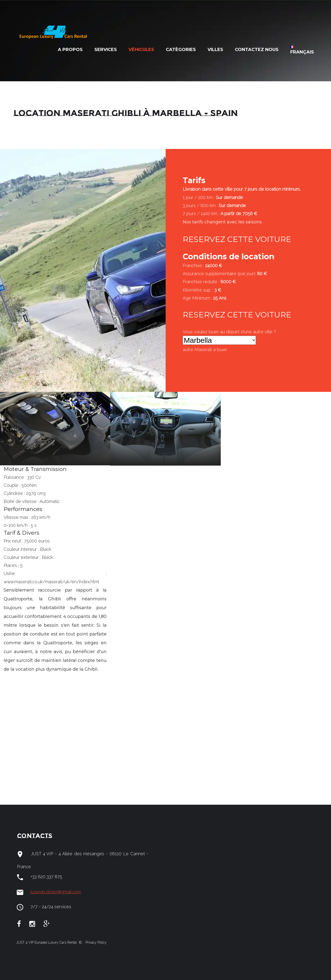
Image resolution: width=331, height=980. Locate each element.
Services (105, 49)
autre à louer (205, 349)
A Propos (70, 49)
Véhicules (141, 49)
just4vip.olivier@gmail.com (55, 891)
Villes (215, 49)
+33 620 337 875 (46, 876)
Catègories (181, 49)
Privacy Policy (96, 942)
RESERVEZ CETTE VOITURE (237, 239)
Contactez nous (257, 49)
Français (302, 50)
